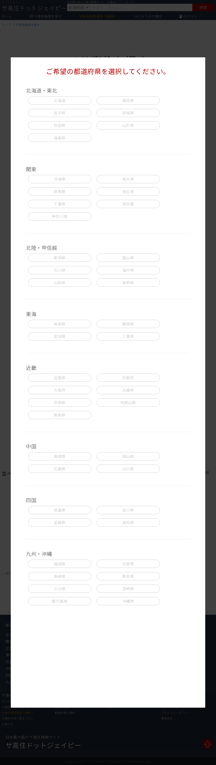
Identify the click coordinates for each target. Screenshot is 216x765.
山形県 (128, 125)
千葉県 (60, 204)
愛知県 (60, 336)
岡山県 (128, 456)
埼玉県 (128, 191)
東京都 (128, 204)
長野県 (128, 282)
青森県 (128, 100)
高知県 (128, 522)
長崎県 (60, 576)
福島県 (60, 137)
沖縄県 (128, 601)
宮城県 (128, 113)
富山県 (128, 257)
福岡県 (60, 563)
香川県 (128, 510)
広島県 (60, 468)
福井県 (128, 270)
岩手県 (60, 113)
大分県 (60, 588)
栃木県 (128, 179)
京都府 (128, 377)
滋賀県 (60, 377)
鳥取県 (60, 415)
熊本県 (128, 576)
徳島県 (60, 510)
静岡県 (128, 324)
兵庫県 (128, 390)
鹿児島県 (60, 601)
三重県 (128, 336)
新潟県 (60, 257)
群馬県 (60, 191)
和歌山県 (128, 402)
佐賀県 (128, 563)
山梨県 (60, 282)
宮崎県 (128, 588)
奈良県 (60, 402)
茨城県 (60, 179)
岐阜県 (60, 324)
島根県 (60, 456)
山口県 (128, 468)
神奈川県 (60, 216)
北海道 (60, 100)
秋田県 (60, 125)
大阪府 (60, 390)
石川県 (60, 270)
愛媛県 (60, 522)
